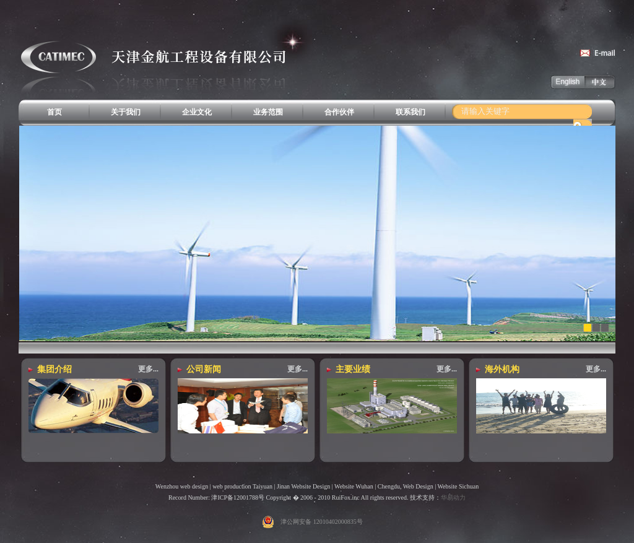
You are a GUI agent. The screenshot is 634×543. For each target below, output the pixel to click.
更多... (148, 369)
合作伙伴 (339, 112)
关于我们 (126, 112)
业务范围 (268, 112)
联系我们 (410, 112)
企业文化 (197, 112)
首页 (54, 112)
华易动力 (453, 497)
